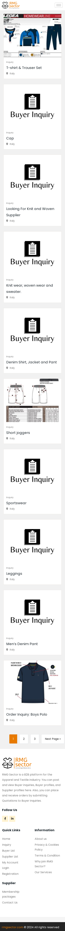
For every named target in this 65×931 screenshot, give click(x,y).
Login (5, 868)
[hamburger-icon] (59, 5)
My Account (10, 862)
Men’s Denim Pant (22, 643)
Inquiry (10, 62)
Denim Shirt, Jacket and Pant (31, 362)
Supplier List (10, 857)
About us (41, 839)
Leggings (14, 573)
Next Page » (53, 739)
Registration (10, 874)
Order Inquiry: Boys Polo (26, 714)
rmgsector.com (12, 927)
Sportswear (16, 503)
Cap (10, 138)
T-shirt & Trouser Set (24, 67)
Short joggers (18, 432)
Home (6, 839)
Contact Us (10, 903)
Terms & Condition (47, 856)
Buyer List (8, 851)
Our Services (43, 872)
